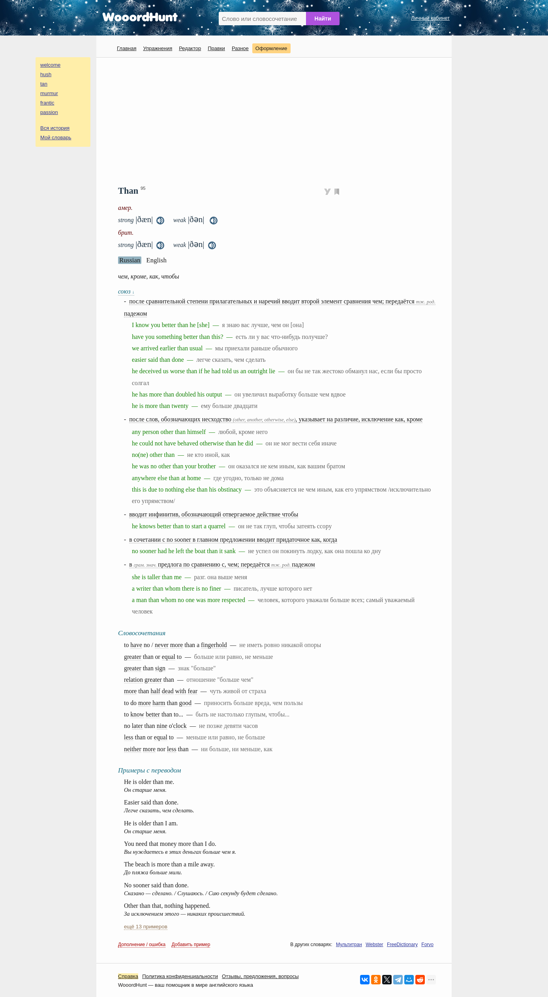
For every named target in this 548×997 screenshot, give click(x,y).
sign (160, 668)
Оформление (271, 48)
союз (126, 291)
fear (192, 691)
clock (179, 725)
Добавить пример (191, 944)
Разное (240, 48)
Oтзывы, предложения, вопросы (260, 976)
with (180, 691)
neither (132, 749)
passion (49, 112)
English (156, 260)
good (185, 703)
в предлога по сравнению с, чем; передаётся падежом (222, 564)
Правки (216, 48)
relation (133, 679)
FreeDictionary (402, 944)
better (153, 714)
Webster (374, 944)
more (176, 645)
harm (158, 703)
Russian (129, 260)
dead (168, 691)
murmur (49, 93)
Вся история (54, 128)
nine (162, 725)
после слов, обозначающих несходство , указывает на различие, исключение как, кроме (275, 419)
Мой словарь (55, 137)
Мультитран (349, 944)
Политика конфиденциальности (180, 976)
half (155, 691)
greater (132, 656)
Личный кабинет (430, 18)
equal (168, 656)
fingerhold (214, 645)
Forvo (427, 944)
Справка (128, 976)
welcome (50, 65)
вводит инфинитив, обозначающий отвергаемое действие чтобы (213, 514)
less (128, 737)
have (136, 645)
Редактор (190, 48)
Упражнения (157, 48)
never (162, 645)
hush (45, 74)
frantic (47, 103)
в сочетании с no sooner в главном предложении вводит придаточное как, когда (233, 539)
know (137, 714)
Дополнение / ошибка (141, 944)
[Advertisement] (277, 120)
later (137, 725)
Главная (126, 48)
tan (43, 84)
